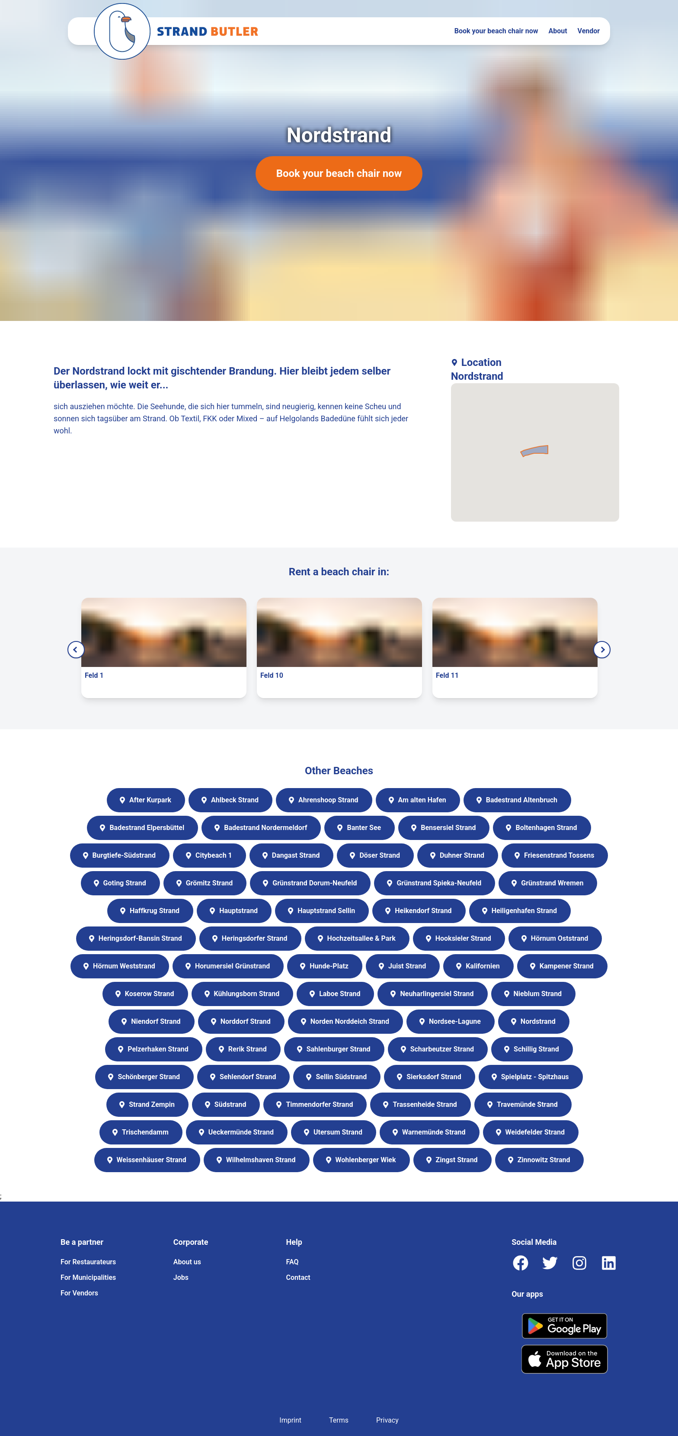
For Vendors (79, 1293)
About (557, 31)
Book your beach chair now (496, 31)
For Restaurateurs (88, 1262)
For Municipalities (88, 1277)
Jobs (181, 1277)
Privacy (387, 1420)
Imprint (290, 1420)
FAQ (292, 1262)
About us (187, 1262)
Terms (339, 1420)
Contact (298, 1277)
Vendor (589, 31)
